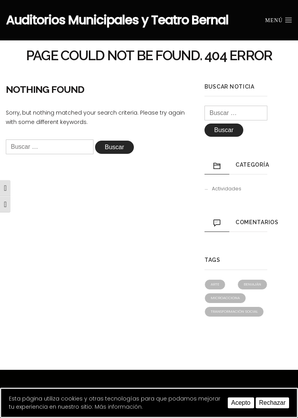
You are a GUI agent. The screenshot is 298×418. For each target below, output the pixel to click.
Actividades (226, 188)
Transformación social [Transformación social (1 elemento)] (234, 311)
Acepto (241, 402)
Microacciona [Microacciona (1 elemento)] (225, 297)
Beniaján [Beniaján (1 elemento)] (252, 284)
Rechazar (272, 402)
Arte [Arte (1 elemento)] (215, 284)
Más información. (119, 407)
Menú (278, 19)
